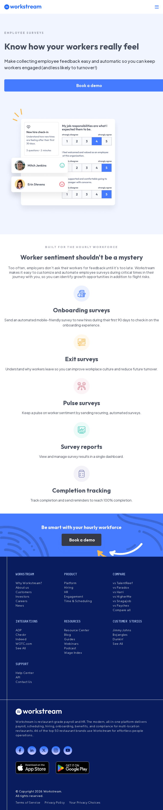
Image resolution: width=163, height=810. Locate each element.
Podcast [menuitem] (70, 648)
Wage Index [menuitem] (73, 653)
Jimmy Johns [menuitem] (122, 630)
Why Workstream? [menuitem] (29, 583)
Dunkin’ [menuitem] (118, 639)
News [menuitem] (20, 605)
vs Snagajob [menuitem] (122, 601)
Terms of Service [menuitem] (28, 802)
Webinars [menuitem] (71, 644)
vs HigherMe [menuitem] (122, 596)
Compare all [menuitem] (121, 610)
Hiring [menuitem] (68, 587)
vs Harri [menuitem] (118, 592)
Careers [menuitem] (22, 601)
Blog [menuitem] (67, 635)
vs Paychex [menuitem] (121, 605)
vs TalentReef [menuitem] (123, 583)
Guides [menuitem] (69, 639)
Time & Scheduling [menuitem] (78, 601)
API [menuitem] (18, 677)
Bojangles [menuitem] (120, 635)
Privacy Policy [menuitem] (55, 802)
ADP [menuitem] (19, 630)
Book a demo (82, 540)
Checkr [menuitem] (21, 635)
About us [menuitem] (22, 587)
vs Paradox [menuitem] (121, 587)
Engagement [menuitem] (73, 596)
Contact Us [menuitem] (24, 682)
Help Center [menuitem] (25, 673)
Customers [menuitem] (24, 592)
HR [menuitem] (66, 592)
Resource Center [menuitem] (76, 630)
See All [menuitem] (21, 648)
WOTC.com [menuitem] (24, 644)
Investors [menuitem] (23, 596)
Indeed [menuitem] (21, 639)
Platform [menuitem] (70, 583)
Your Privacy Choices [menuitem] (85, 802)
